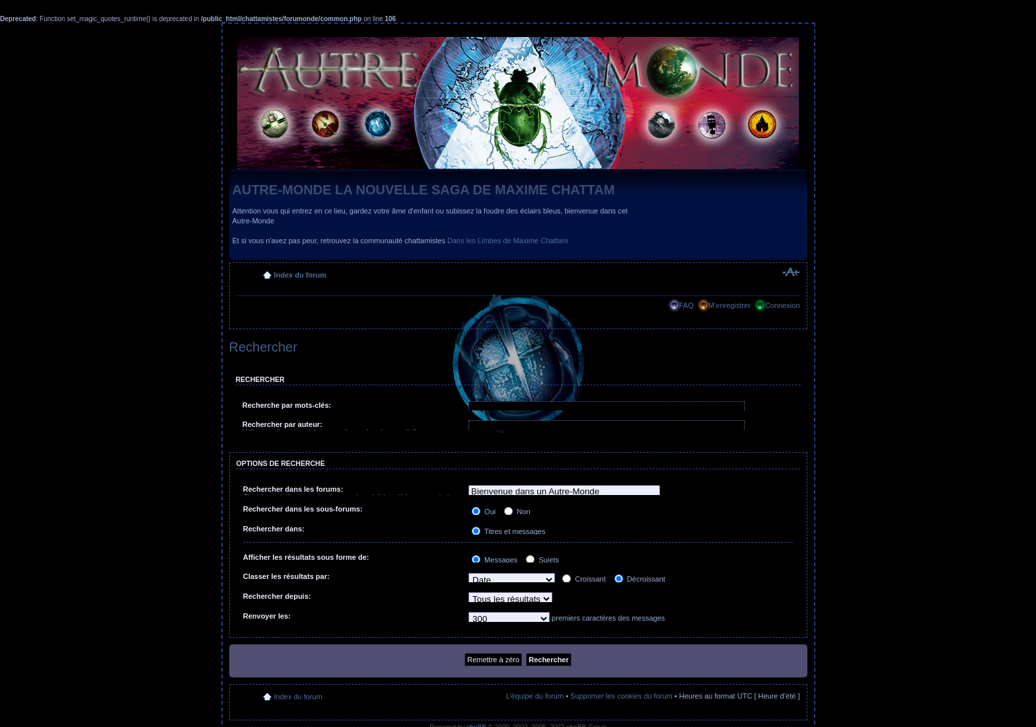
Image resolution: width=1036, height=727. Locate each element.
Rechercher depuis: (277, 596)
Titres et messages (508, 531)
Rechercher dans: (274, 529)
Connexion (782, 305)
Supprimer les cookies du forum (621, 696)
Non (517, 512)
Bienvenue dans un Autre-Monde (564, 492)
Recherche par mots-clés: (287, 405)
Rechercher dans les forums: (293, 489)
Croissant (584, 579)
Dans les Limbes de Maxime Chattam (507, 241)
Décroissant (639, 579)
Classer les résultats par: (286, 576)
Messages (494, 560)
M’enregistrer (729, 305)
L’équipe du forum (535, 696)
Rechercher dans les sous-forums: (303, 509)
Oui (484, 512)
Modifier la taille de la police (790, 272)
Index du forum (300, 275)
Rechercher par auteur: (282, 424)
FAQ (686, 305)
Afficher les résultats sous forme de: (306, 557)
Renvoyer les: (267, 616)
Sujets (542, 560)
